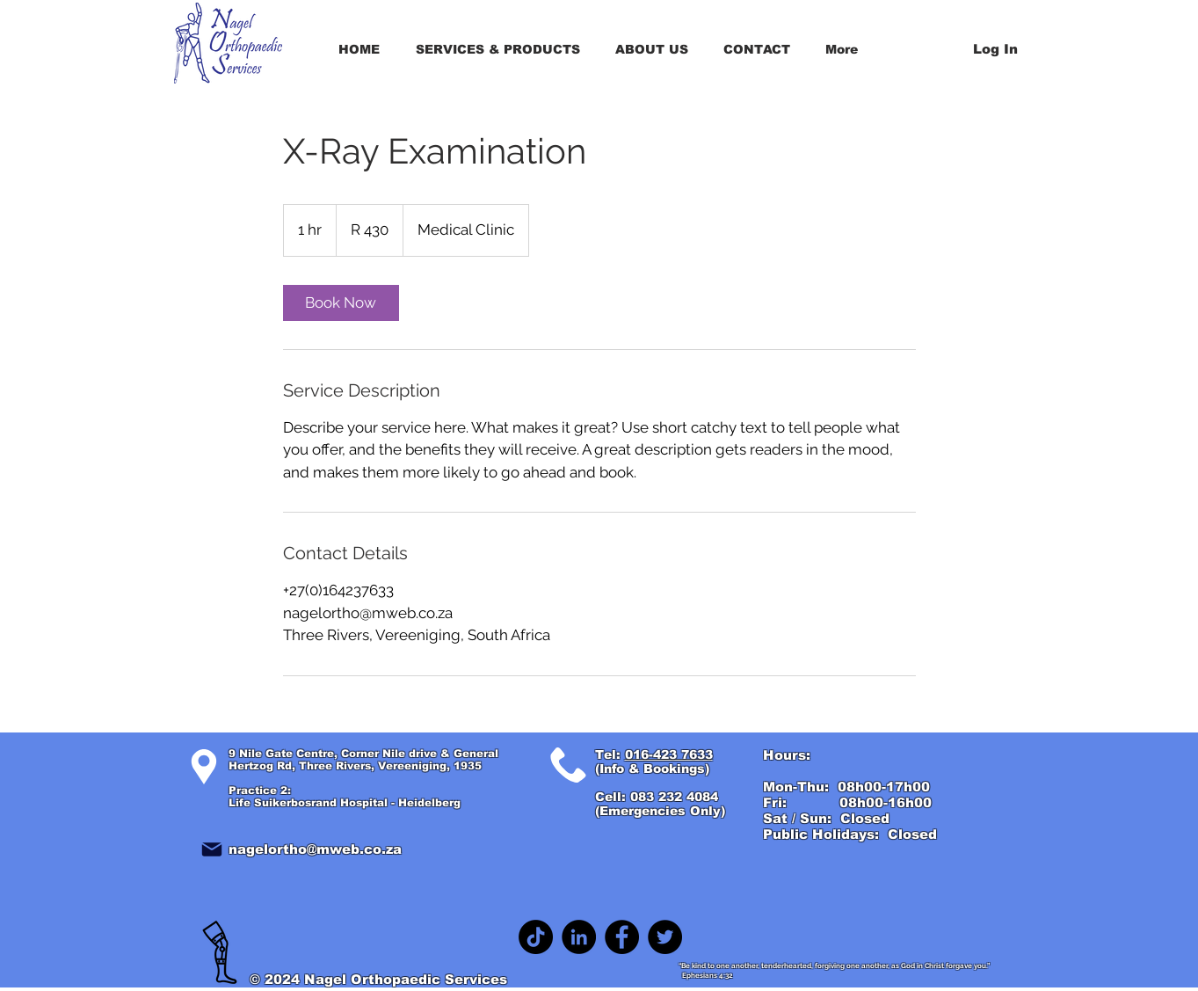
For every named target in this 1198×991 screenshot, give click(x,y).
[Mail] (211, 849)
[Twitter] (665, 937)
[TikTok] (536, 937)
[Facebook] (622, 937)
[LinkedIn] (579, 937)
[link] (341, 303)
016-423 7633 (669, 754)
